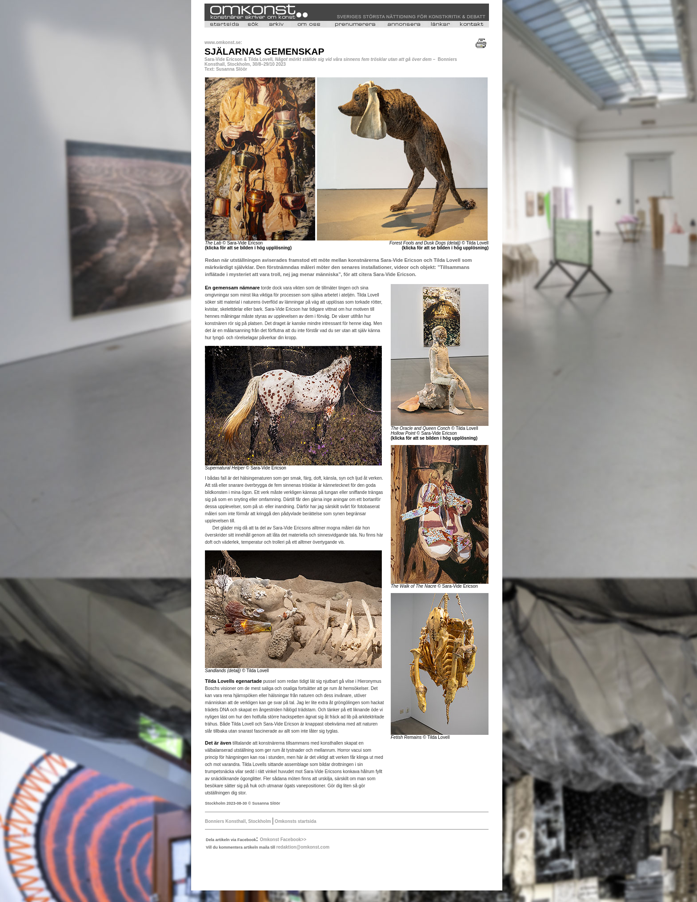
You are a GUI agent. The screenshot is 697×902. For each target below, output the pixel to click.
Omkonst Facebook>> (283, 839)
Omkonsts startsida (294, 821)
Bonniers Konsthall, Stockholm (238, 821)
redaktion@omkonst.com (302, 847)
